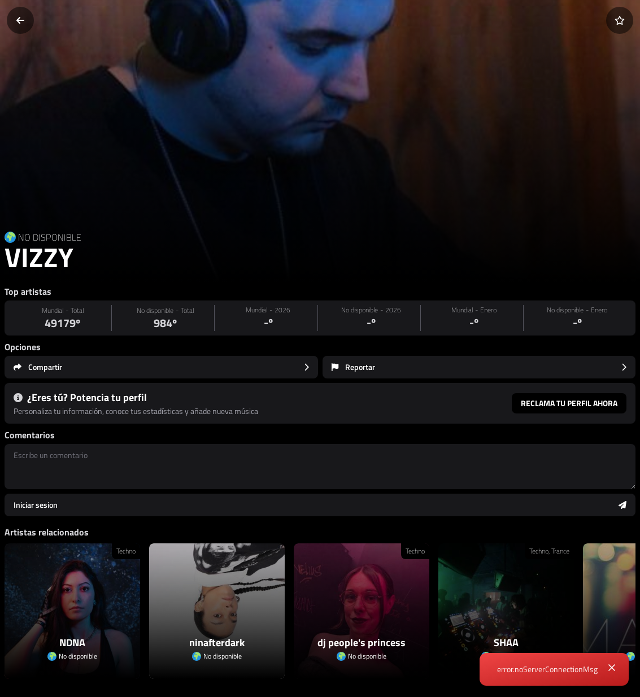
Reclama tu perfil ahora (569, 403)
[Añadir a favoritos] (619, 20)
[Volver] (20, 20)
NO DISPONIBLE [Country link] (49, 237)
